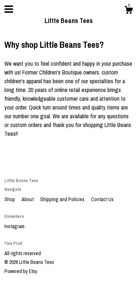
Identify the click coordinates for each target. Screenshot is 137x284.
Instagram (14, 226)
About (28, 199)
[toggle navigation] (8, 9)
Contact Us (102, 199)
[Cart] (129, 10)
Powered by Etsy (20, 271)
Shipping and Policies (62, 199)
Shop (10, 199)
